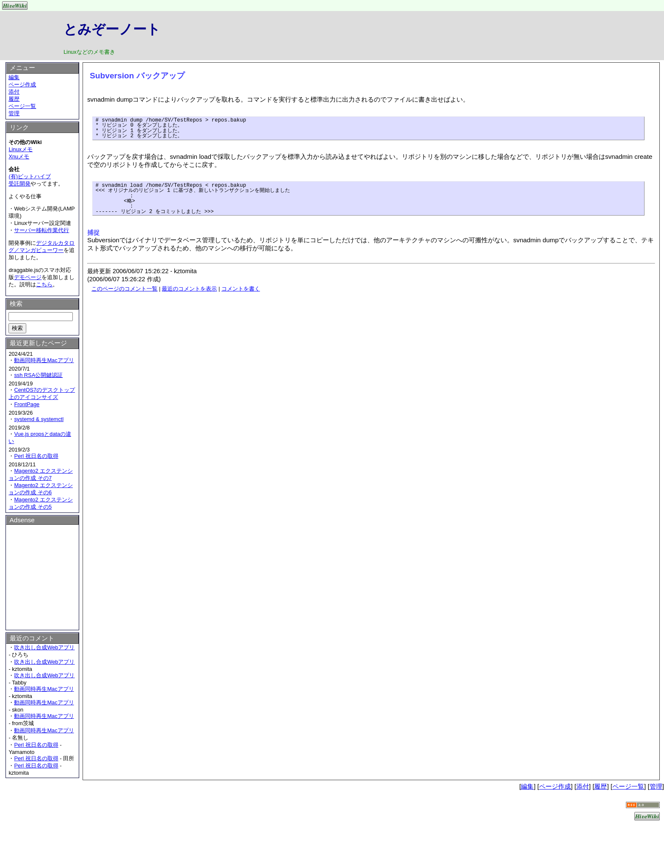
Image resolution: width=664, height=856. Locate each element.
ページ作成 (22, 84)
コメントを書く (240, 288)
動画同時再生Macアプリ (44, 360)
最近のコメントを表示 (189, 288)
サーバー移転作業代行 (41, 230)
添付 (13, 92)
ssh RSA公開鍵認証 (38, 375)
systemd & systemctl (39, 419)
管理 (13, 113)
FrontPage (26, 404)
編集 (13, 77)
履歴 (13, 99)
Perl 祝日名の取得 (36, 456)
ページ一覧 (22, 106)
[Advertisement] (42, 576)
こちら (44, 284)
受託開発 (19, 183)
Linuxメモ (20, 149)
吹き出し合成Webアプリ (44, 647)
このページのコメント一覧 (124, 288)
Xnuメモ (18, 156)
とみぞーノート (112, 29)
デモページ (28, 277)
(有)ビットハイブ (29, 176)
